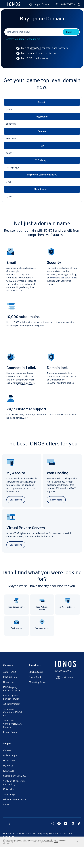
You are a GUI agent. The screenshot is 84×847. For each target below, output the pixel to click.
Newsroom (8, 682)
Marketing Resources (39, 682)
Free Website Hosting (42, 604)
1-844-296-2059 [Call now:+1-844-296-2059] (65, 4)
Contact (7, 750)
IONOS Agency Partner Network (11, 697)
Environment (68, 677)
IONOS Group (10, 677)
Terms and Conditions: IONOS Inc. (12, 712)
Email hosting (16, 624)
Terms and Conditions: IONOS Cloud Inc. (12, 723)
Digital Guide (35, 677)
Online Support (11, 755)
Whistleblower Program (15, 799)
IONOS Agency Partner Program (11, 689)
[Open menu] (3, 4)
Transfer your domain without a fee (22, 38)
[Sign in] (79, 4)
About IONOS (9, 671)
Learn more (16, 499)
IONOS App (8, 770)
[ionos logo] (13, 4)
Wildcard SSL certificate (63, 277)
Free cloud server (42, 624)
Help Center (9, 760)
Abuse (6, 804)
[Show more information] (34, 48)
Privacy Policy (10, 732)
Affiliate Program (11, 703)
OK (77, 842)
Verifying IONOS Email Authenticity (14, 782)
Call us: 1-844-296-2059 (14, 775)
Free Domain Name (16, 603)
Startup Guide (36, 671)
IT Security (8, 789)
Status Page (9, 794)
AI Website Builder (67, 603)
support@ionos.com (41, 4)
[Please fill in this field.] (34, 32)
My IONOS (8, 765)
